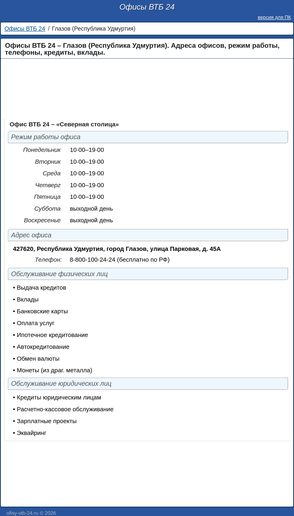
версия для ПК (274, 17)
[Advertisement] (124, 89)
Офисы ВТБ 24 (147, 6)
